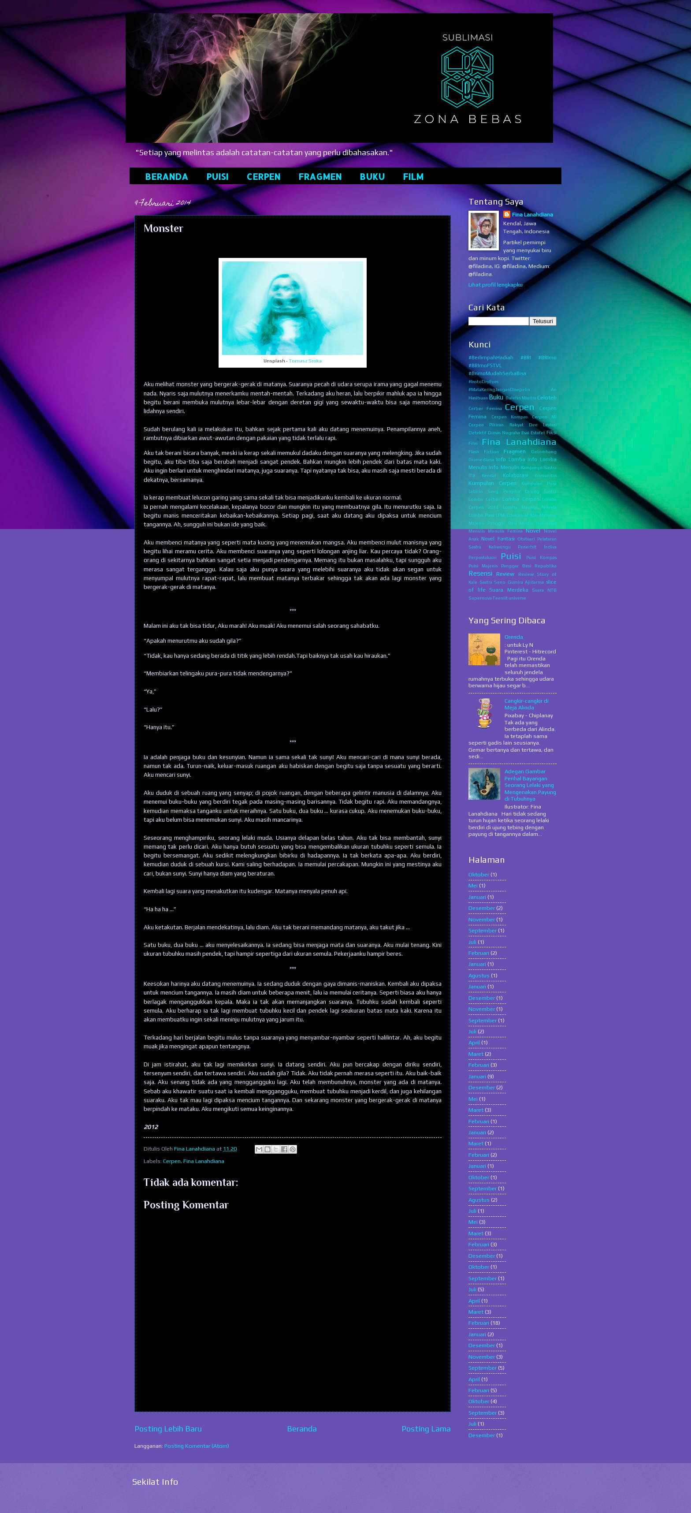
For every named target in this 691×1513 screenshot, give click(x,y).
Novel (533, 530)
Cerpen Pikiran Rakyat (496, 424)
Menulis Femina (505, 530)
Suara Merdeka (508, 590)
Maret (475, 1054)
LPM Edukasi (509, 515)
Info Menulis (504, 467)
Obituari (526, 538)
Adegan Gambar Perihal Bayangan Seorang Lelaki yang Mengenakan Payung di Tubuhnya (530, 785)
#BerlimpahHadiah (490, 357)
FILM (413, 176)
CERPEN (263, 176)
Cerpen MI (544, 416)
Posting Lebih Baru (168, 1428)
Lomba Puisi (481, 515)
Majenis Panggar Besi (492, 522)
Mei (473, 885)
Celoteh (547, 397)
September (482, 930)
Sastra (485, 582)
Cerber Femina (485, 408)
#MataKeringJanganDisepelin (499, 389)
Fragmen (515, 451)
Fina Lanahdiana (203, 1161)
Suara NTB (544, 590)
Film (473, 443)
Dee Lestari (543, 424)
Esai (525, 432)
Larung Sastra (541, 491)
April (474, 1042)
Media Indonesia (538, 522)
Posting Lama (426, 1428)
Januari (477, 897)
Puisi (511, 556)
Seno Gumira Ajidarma (519, 582)
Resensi (480, 573)
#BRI (525, 357)
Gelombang (544, 451)
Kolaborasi (515, 475)
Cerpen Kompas (509, 416)
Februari (478, 953)
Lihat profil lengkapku (495, 284)
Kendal (489, 475)
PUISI (217, 176)
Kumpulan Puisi (539, 483)
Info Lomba (510, 459)
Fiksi (551, 432)
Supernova (480, 597)
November (481, 919)
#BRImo (547, 357)
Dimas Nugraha (504, 432)
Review (505, 573)
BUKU (372, 176)
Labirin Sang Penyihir (494, 491)
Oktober (478, 874)
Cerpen (172, 1161)
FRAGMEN (320, 176)
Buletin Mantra (520, 397)
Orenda (514, 637)
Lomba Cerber (484, 499)
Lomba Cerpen (520, 499)
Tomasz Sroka (305, 360)
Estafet (538, 432)
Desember (481, 908)
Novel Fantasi (497, 539)
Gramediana (481, 459)
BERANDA (166, 176)
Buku (496, 397)
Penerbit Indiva (537, 546)
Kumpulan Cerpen (492, 483)
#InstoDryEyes (483, 381)
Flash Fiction (483, 451)
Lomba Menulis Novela (530, 507)
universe (517, 597)
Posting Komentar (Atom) (196, 1445)
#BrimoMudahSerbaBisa (497, 373)
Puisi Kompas (541, 557)
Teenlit (500, 597)
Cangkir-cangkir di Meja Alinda (527, 704)
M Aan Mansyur (540, 515)
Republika (546, 565)
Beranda (302, 1428)
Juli (472, 942)
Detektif (477, 432)
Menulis (476, 530)
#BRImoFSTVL (485, 365)
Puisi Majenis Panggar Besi (499, 565)
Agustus (479, 975)
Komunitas (546, 475)
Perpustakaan (482, 557)
